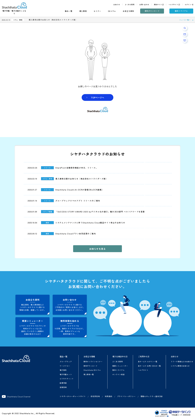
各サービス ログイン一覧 (147, 361)
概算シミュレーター (120, 366)
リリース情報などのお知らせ (182, 361)
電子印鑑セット (66, 374)
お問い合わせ (144, 4)
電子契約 (63, 370)
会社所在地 (95, 396)
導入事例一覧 (89, 374)
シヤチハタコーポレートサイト (73, 396)
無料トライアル (181, 11)
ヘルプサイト (173, 4)
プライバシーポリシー (126, 396)
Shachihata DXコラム (92, 370)
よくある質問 (129, 4)
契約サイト (158, 4)
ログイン (188, 4)
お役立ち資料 (128, 11)
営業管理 (63, 387)
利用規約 (108, 396)
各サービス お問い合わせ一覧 (149, 366)
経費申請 (63, 383)
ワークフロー (65, 366)
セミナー (97, 11)
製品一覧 (68, 11)
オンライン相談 (118, 374)
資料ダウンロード (152, 11)
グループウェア (66, 361)
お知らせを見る (97, 248)
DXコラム (112, 11)
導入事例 (83, 11)
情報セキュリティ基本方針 (152, 396)
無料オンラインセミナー (93, 361)
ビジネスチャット (67, 378)
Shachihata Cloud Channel (16, 396)
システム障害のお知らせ (180, 366)
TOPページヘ (97, 97)
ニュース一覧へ (185, 20)
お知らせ (116, 4)
